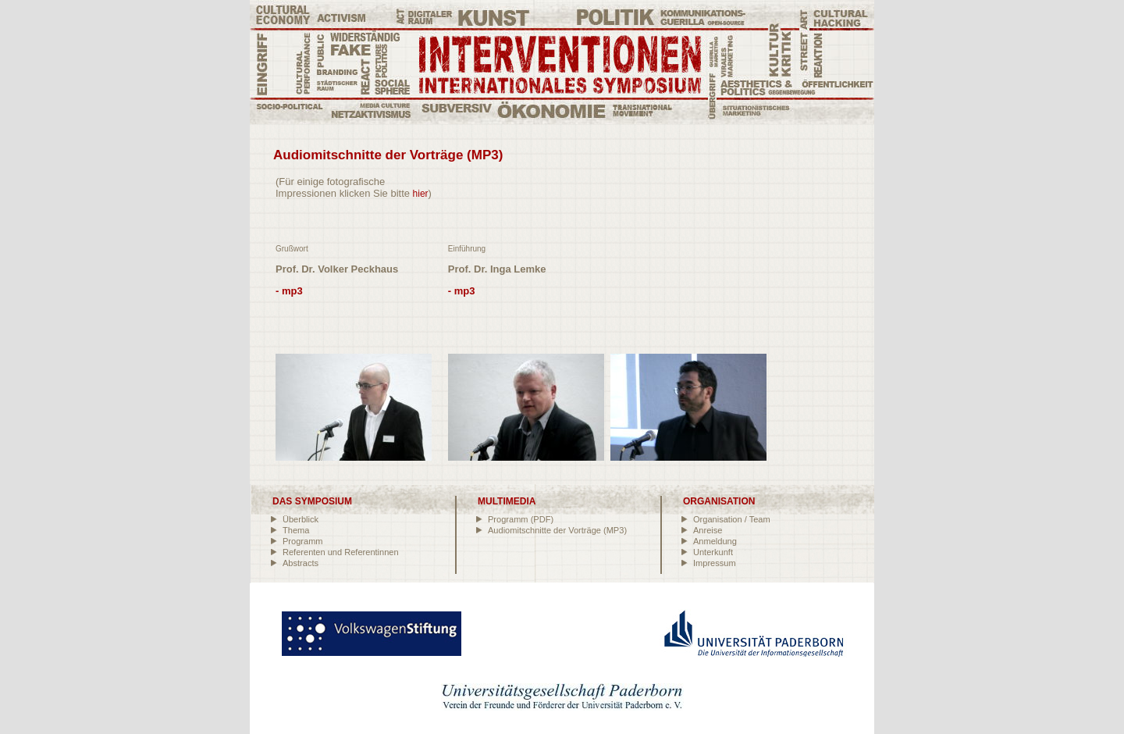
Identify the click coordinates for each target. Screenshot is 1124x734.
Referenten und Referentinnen (341, 552)
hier (421, 193)
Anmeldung (715, 541)
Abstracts (300, 563)
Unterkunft (713, 552)
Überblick (300, 519)
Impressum (714, 563)
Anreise (707, 530)
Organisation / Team (731, 519)
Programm (303, 541)
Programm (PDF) (520, 519)
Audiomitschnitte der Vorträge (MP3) (557, 530)
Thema (296, 530)
